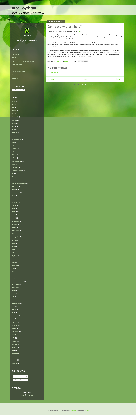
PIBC (13, 306)
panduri (14, 300)
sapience (14, 325)
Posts (15, 376)
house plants (15, 221)
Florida (14, 196)
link (80, 31)
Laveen (14, 262)
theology (14, 347)
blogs (13, 136)
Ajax (13, 107)
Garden (14, 199)
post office (15, 316)
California (14, 148)
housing (14, 224)
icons (13, 233)
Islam (13, 249)
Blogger (14, 132)
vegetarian (15, 353)
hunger (14, 227)
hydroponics (15, 230)
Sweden (14, 344)
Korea (13, 259)
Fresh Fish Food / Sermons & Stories (23, 61)
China (13, 158)
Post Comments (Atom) (89, 85)
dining (14, 177)
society (14, 334)
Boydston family (16, 139)
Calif (13, 145)
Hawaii (14, 218)
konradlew (74, 410)
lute (13, 271)
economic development (19, 183)
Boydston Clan (16, 68)
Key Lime (14, 256)
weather (14, 360)
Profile (14, 57)
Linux (13, 268)
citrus (13, 164)
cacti (13, 142)
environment (16, 192)
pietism (14, 309)
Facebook (15, 75)
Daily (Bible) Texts (17, 64)
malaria (14, 274)
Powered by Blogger (27, 395)
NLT (13, 297)
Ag (12, 104)
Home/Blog (15, 54)
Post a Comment (55, 72)
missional (15, 287)
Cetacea (14, 155)
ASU (13, 114)
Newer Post (51, 79)
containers (15, 167)
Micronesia (15, 284)
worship (14, 363)
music (13, 293)
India (13, 243)
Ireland (14, 246)
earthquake (15, 180)
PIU (13, 312)
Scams (14, 328)
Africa (13, 101)
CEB (13, 151)
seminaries (15, 331)
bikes (13, 126)
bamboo (14, 120)
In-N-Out (14, 240)
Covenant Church (17, 170)
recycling (14, 322)
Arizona (14, 110)
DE (12, 173)
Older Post (119, 79)
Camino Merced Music (18, 71)
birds (13, 129)
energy (14, 189)
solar (13, 338)
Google (14, 205)
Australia (14, 117)
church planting (16, 161)
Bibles (14, 123)
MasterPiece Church (18, 281)
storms (14, 341)
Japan (13, 252)
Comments (17, 380)
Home (85, 79)
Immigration (15, 237)
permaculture (16, 303)
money (14, 290)
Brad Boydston (24, 8)
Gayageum (15, 202)
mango (14, 278)
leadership (15, 265)
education (15, 186)
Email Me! (15, 78)
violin (13, 357)
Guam (13, 211)
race (13, 319)
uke (13, 350)
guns (13, 215)
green (13, 208)
